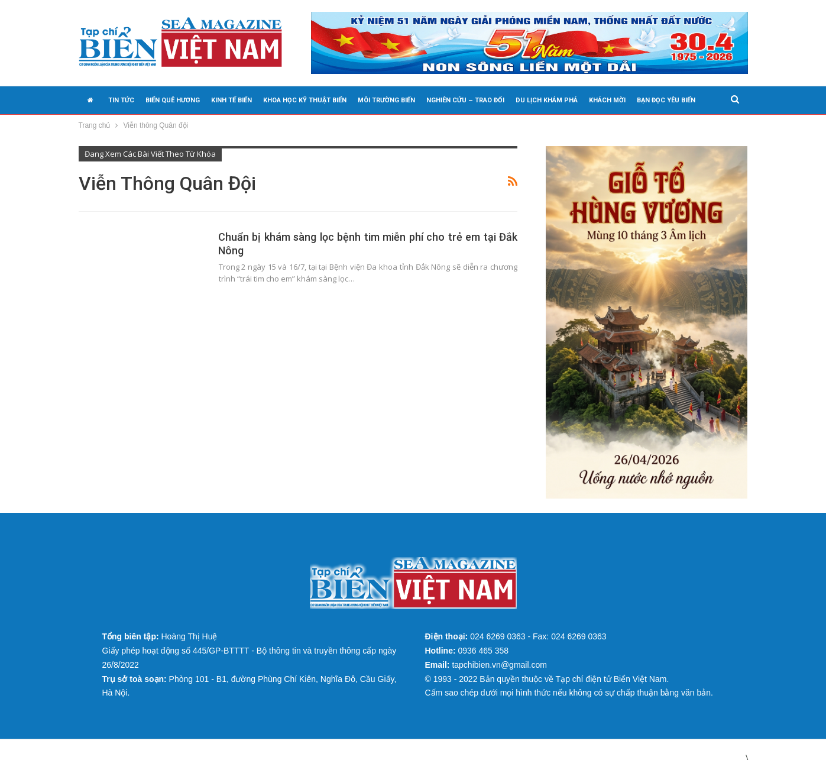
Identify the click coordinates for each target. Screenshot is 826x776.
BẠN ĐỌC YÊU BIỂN (666, 100)
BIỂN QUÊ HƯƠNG (172, 100)
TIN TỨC (121, 100)
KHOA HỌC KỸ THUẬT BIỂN (304, 100)
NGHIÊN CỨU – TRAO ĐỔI (465, 100)
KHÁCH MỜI (607, 100)
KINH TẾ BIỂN (231, 100)
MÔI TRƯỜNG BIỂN (386, 100)
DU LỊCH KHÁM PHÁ (547, 100)
